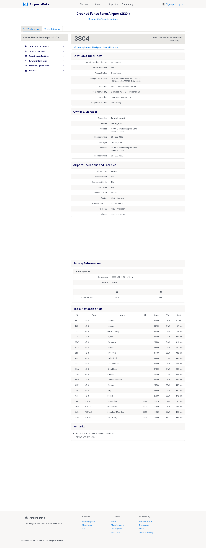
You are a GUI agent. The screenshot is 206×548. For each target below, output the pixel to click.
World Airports (117, 532)
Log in (180, 4)
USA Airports (116, 528)
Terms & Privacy (146, 532)
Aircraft (114, 521)
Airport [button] (114, 4)
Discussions (144, 525)
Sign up (170, 4)
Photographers (88, 521)
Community (127, 4)
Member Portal (145, 521)
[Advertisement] (44, 100)
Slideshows (87, 525)
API (83, 528)
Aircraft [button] (100, 4)
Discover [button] (85, 4)
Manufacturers (117, 525)
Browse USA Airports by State (103, 19)
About (141, 528)
